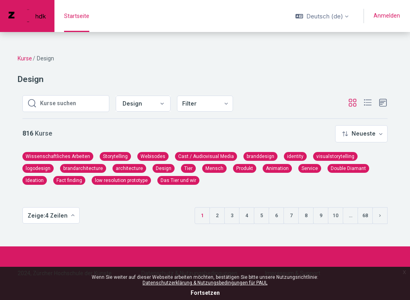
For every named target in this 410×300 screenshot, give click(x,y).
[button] (322, 16)
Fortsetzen (205, 293)
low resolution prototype (121, 180)
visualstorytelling (335, 156)
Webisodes (153, 156)
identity (295, 156)
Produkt (244, 168)
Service (309, 168)
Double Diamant (348, 168)
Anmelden (387, 15)
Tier (188, 168)
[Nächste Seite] (380, 215)
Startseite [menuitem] (76, 16)
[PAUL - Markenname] (27, 16)
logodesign (38, 168)
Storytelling (115, 156)
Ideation (35, 180)
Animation (277, 168)
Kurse (25, 58)
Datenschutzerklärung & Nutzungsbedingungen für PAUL (205, 283)
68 (365, 215)
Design (163, 168)
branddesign (260, 156)
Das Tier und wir (178, 180)
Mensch (214, 168)
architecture (129, 168)
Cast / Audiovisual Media (206, 156)
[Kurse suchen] (72, 103)
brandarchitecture (83, 168)
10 (335, 215)
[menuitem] (205, 104)
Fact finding (69, 180)
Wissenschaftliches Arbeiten (58, 156)
